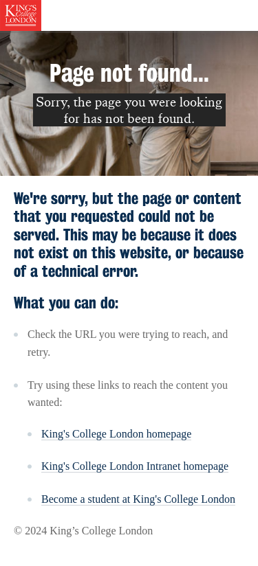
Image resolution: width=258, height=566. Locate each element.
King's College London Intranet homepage (134, 466)
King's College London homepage (116, 434)
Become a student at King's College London (138, 499)
